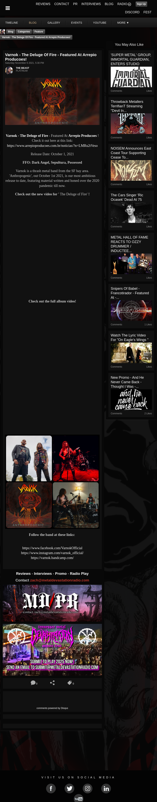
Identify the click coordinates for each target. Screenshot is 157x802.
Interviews (43, 573)
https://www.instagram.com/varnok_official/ (52, 553)
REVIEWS (43, 4)
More (123, 22)
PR (75, 4)
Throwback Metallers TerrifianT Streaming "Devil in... (127, 106)
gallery (53, 22)
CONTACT (61, 4)
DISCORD (132, 12)
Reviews (24, 573)
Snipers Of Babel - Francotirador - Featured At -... (130, 293)
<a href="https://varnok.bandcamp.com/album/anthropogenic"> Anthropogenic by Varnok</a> (52, 418)
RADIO (122, 4)
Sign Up (141, 4)
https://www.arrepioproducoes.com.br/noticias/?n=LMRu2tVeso (52, 146)
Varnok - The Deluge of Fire (27, 136)
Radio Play (79, 573)
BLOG (109, 4)
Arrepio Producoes (82, 136)
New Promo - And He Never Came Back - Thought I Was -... (127, 382)
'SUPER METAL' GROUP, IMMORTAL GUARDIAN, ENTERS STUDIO (131, 59)
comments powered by (52, 708)
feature (38, 31)
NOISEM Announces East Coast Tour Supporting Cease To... (131, 152)
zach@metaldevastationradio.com (59, 580)
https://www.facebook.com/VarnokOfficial (52, 548)
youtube (99, 22)
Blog (10, 31)
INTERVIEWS (91, 4)
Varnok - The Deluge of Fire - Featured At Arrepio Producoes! (36, 37)
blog (33, 22)
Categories (24, 31)
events (76, 22)
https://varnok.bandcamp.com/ (52, 558)
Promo (61, 573)
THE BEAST (22, 68)
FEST (147, 12)
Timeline (11, 22)
